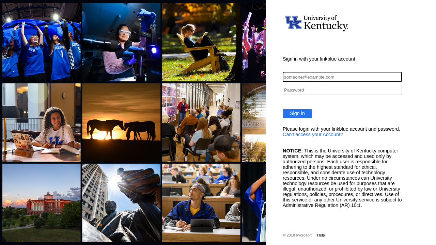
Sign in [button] (297, 113)
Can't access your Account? (313, 134)
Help (321, 235)
